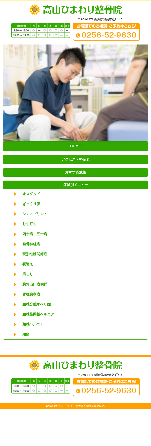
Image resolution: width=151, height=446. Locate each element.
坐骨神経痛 (31, 244)
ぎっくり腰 (31, 204)
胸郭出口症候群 (34, 284)
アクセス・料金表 (75, 159)
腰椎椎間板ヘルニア (38, 314)
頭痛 (25, 334)
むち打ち (29, 224)
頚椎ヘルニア (33, 324)
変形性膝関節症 (34, 254)
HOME (75, 146)
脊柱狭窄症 (31, 294)
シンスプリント (34, 214)
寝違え (27, 264)
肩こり (27, 274)
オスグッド (31, 194)
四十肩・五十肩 (34, 234)
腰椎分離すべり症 (36, 304)
